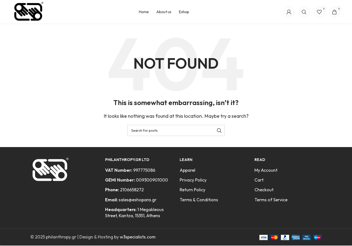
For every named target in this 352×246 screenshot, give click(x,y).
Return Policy (192, 191)
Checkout (264, 191)
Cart (259, 181)
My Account (265, 172)
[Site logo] (29, 12)
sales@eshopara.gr (137, 201)
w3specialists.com (137, 238)
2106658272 (132, 191)
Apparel (187, 172)
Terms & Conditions (199, 201)
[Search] (304, 13)
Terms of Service (270, 201)
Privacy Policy (193, 181)
